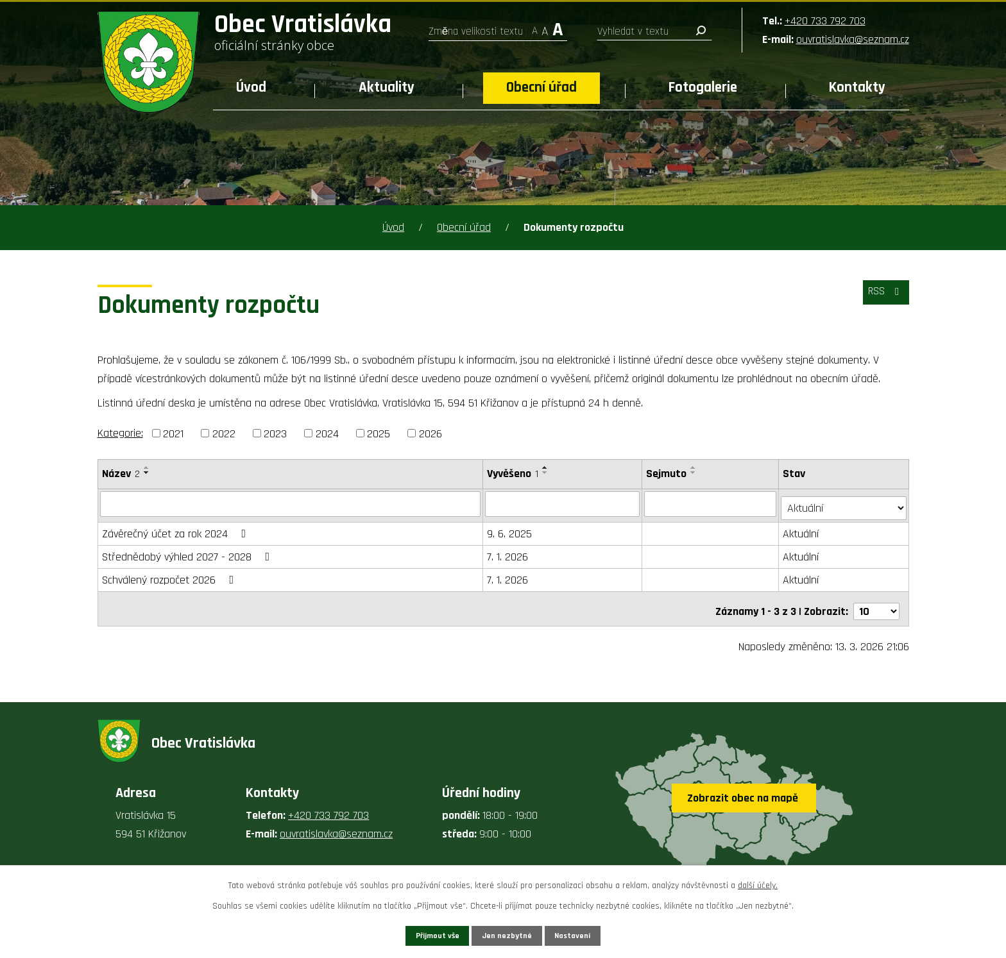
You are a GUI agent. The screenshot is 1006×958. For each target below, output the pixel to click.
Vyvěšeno (513, 473)
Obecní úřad (541, 87)
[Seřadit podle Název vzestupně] (147, 467)
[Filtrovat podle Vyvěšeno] (563, 503)
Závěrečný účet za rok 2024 (177, 529)
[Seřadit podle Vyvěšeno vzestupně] (546, 467)
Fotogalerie (703, 87)
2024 (327, 433)
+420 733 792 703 (825, 20)
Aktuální (802, 529)
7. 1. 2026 (508, 552)
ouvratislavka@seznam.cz (852, 39)
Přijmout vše (418, 933)
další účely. (758, 882)
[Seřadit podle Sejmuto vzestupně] (695, 467)
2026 (430, 433)
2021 (173, 433)
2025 (378, 433)
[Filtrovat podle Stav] (844, 502)
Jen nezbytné (508, 933)
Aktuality (386, 87)
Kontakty (857, 87)
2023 (275, 433)
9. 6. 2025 (510, 529)
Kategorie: (120, 433)
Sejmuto (667, 473)
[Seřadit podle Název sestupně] (147, 472)
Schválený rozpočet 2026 (170, 575)
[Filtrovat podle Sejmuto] (711, 503)
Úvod (251, 87)
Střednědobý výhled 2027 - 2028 (188, 552)
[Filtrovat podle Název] (291, 503)
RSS (882, 297)
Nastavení (592, 933)
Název (121, 473)
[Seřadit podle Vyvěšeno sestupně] (546, 472)
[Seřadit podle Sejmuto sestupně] (695, 472)
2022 (223, 433)
